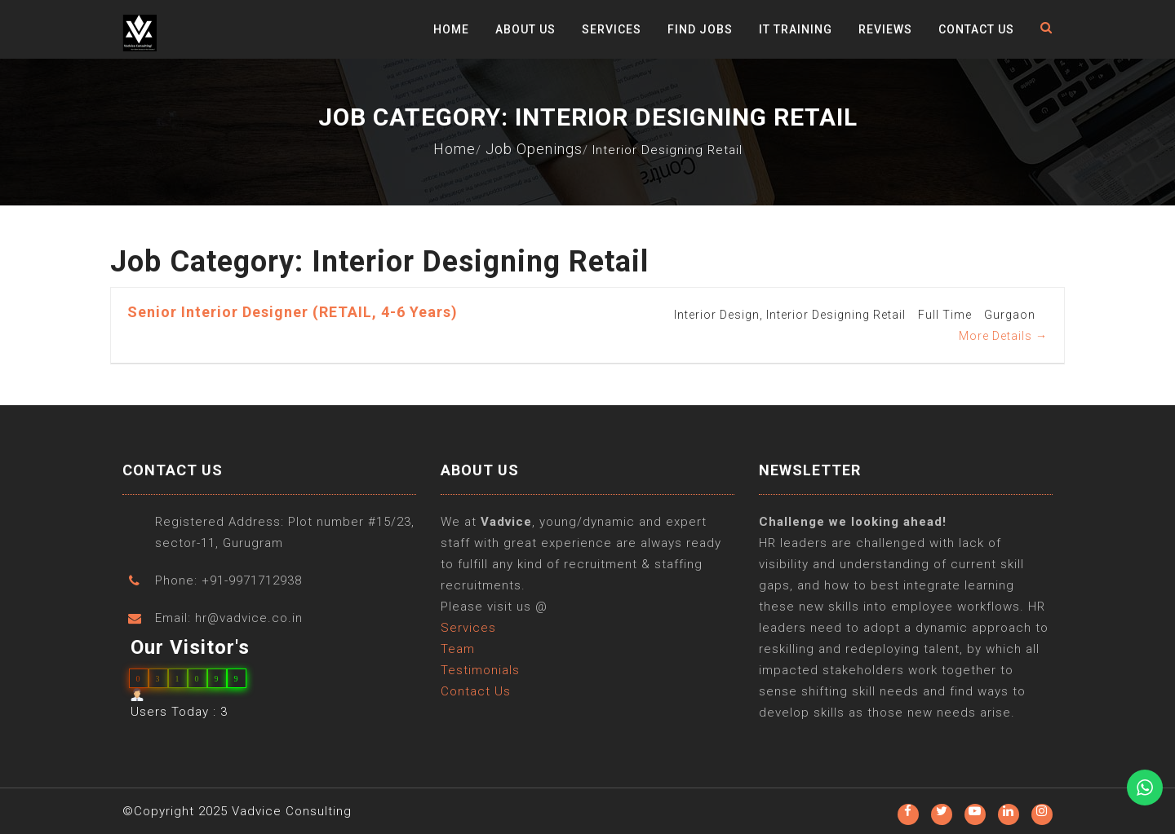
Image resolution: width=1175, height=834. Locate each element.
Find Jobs (700, 29)
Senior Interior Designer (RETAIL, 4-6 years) (292, 311)
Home (451, 29)
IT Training (795, 29)
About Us (525, 29)
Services (611, 29)
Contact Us (976, 29)
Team (458, 649)
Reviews (885, 29)
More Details (1003, 335)
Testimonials (480, 671)
